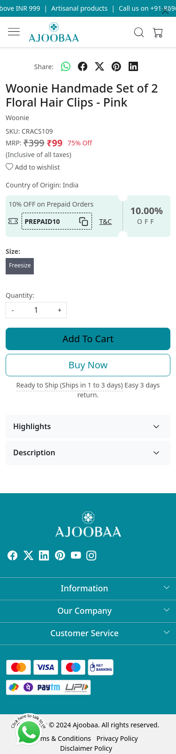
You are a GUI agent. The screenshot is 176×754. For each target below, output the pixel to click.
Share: (44, 66)
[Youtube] (76, 557)
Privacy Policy (117, 738)
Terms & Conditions (61, 738)
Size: (13, 251)
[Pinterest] (60, 557)
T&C (105, 221)
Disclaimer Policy (86, 748)
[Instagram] (91, 557)
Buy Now (88, 365)
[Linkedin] (44, 557)
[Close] (165, 11)
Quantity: (20, 295)
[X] (29, 557)
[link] (139, 32)
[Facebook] (13, 557)
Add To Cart (88, 338)
